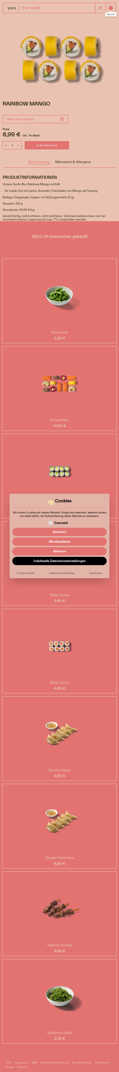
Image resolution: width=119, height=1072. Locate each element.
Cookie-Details (26, 573)
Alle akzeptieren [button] (59, 541)
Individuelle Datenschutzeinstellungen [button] (60, 561)
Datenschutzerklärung (62, 573)
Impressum (95, 573)
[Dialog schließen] (105, 498)
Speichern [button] (59, 531)
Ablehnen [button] (59, 551)
